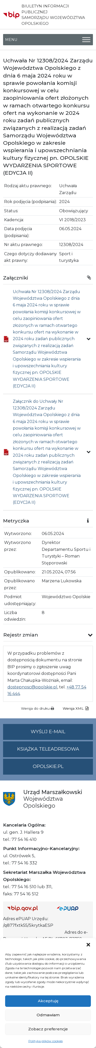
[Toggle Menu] (86, 39)
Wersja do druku (37, 708)
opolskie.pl (48, 766)
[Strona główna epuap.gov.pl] (73, 908)
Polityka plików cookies (45, 1041)
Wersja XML (76, 708)
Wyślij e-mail (62, 734)
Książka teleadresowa (48, 749)
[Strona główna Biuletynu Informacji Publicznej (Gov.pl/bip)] (28, 908)
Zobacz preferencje (48, 1029)
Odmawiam (48, 1014)
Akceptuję (48, 1000)
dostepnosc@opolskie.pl (32, 687)
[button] (88, 944)
